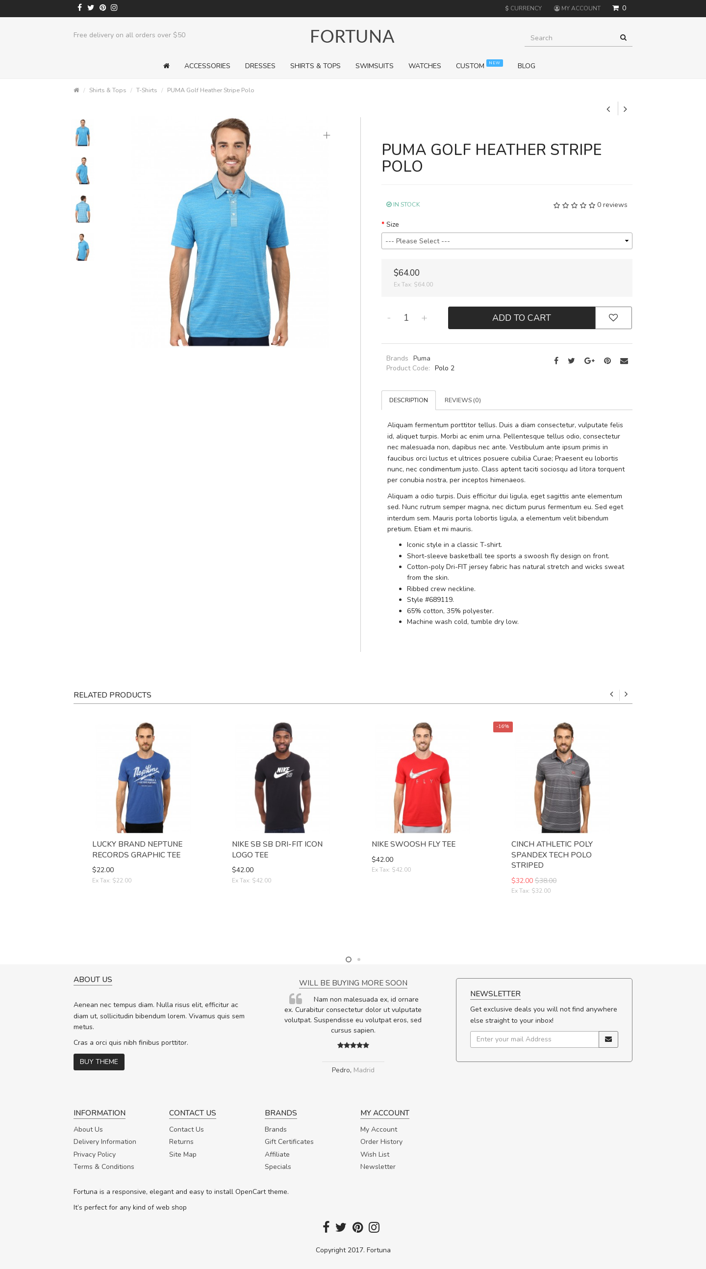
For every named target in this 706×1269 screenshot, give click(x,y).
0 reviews (612, 204)
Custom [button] (479, 65)
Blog (526, 66)
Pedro (341, 1070)
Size (392, 224)
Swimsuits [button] (374, 66)
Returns (181, 1141)
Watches (424, 66)
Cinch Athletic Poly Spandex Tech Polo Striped (552, 854)
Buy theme (99, 1061)
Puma (421, 358)
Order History (381, 1141)
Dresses (260, 66)
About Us (88, 1129)
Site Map (183, 1154)
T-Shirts (146, 90)
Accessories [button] (207, 66)
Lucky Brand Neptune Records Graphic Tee (137, 849)
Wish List (374, 1154)
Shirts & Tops (107, 90)
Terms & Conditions (104, 1166)
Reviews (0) (463, 400)
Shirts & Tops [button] (315, 66)
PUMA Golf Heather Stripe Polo (210, 90)
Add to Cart (521, 318)
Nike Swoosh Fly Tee (413, 844)
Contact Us (186, 1129)
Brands (276, 1129)
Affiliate (277, 1154)
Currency (523, 8)
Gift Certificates (289, 1141)
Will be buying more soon (353, 983)
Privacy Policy (95, 1154)
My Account (378, 1129)
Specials (278, 1166)
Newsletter (378, 1166)
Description (408, 400)
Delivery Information (105, 1141)
